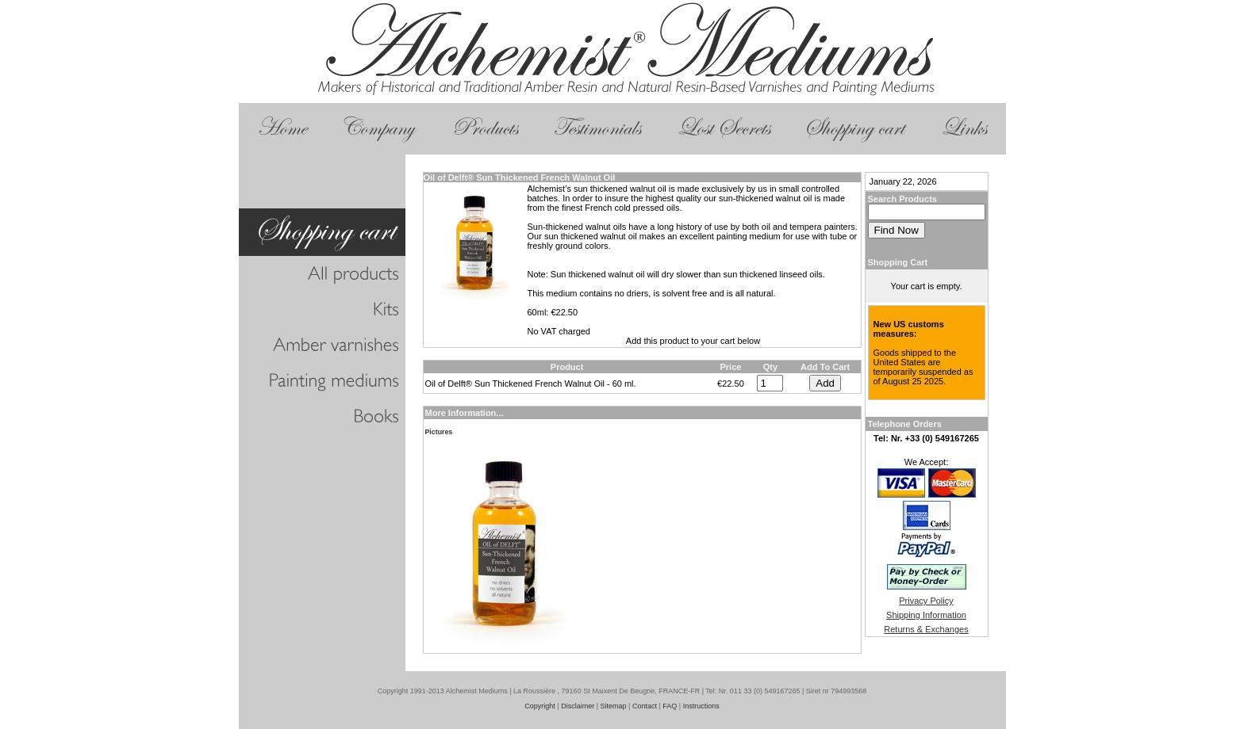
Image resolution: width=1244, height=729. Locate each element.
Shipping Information (926, 615)
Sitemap (614, 706)
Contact (644, 706)
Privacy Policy (926, 600)
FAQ (669, 706)
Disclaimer (577, 706)
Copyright (539, 706)
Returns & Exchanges (926, 629)
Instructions (701, 706)
